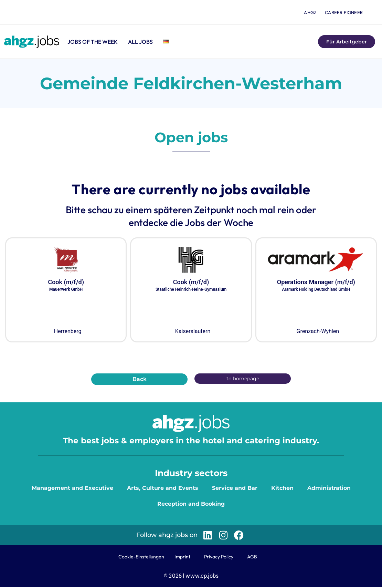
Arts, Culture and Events (162, 488)
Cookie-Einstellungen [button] (141, 557)
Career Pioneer (344, 12)
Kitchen (282, 488)
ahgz (310, 12)
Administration (329, 488)
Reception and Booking (191, 504)
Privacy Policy (218, 557)
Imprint (182, 557)
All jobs (140, 41)
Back (139, 379)
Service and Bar (234, 488)
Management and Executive (72, 488)
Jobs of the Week (92, 41)
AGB (252, 557)
